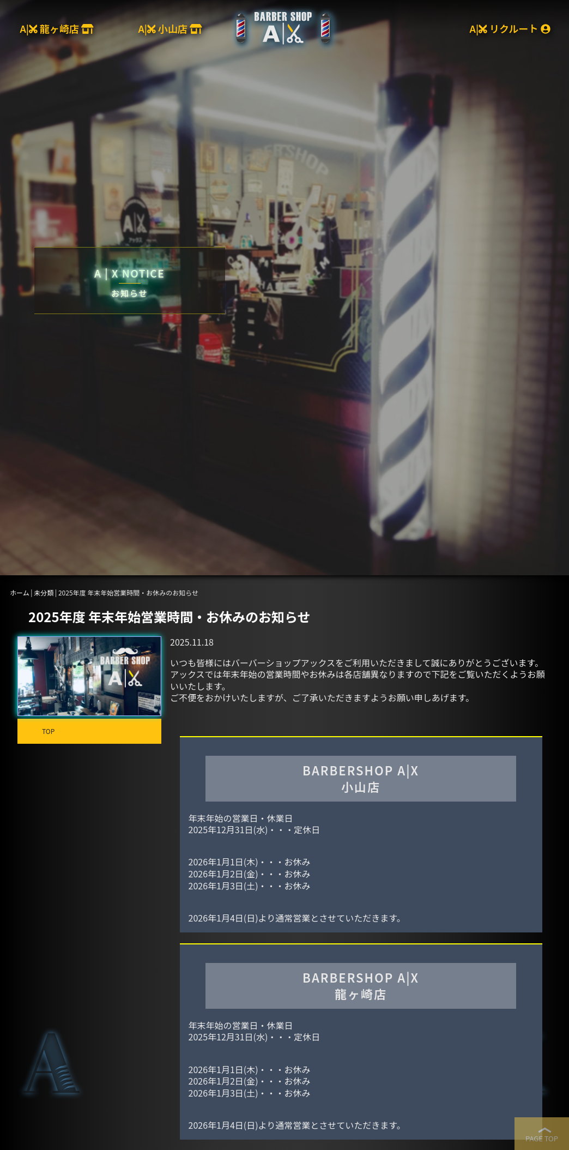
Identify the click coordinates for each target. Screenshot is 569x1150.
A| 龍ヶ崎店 (56, 28)
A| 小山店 (170, 28)
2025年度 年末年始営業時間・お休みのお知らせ (169, 616)
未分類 (43, 592)
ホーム (19, 592)
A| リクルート (510, 28)
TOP (48, 731)
